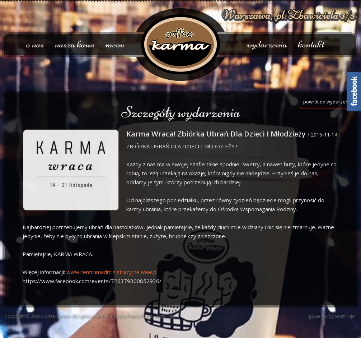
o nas (35, 44)
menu (115, 44)
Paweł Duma (140, 316)
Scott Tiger (345, 316)
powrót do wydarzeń (325, 101)
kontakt (311, 44)
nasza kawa (75, 44)
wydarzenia (267, 44)
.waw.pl (112, 272)
